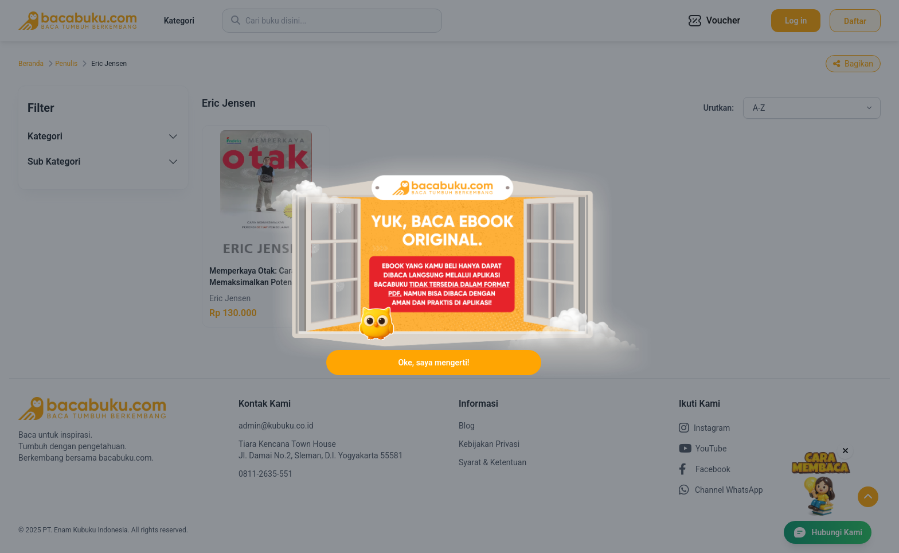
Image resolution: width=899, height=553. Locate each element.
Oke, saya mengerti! (433, 362)
